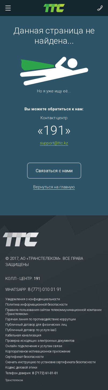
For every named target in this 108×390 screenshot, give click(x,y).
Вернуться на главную (54, 187)
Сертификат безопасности (24, 357)
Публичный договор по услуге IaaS (30, 330)
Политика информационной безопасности (36, 304)
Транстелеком (14, 380)
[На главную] (54, 7)
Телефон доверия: (18, 373)
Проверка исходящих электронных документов (40, 341)
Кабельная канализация (23, 335)
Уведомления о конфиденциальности (32, 299)
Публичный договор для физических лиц (36, 325)
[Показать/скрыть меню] (8, 8)
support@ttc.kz (54, 143)
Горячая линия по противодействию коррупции (40, 319)
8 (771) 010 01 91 (44, 289)
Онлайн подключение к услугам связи (33, 346)
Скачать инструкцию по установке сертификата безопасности (50, 362)
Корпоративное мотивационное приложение (37, 351)
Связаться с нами (54, 170)
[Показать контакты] (100, 8)
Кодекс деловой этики (21, 367)
